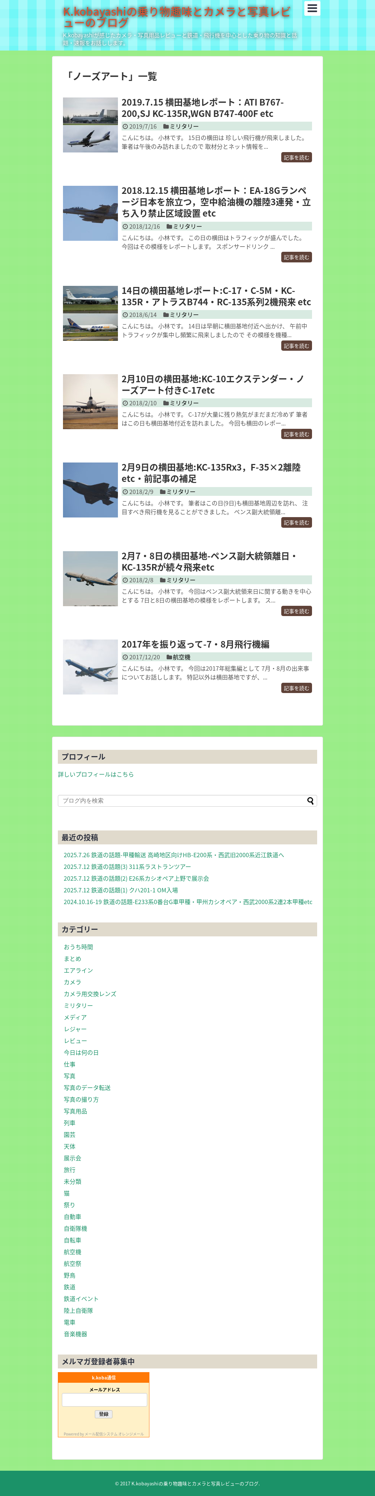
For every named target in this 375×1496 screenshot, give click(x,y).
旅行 (69, 1169)
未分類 (72, 1181)
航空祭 (72, 1263)
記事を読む (296, 157)
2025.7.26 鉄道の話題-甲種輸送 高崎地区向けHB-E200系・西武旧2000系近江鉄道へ (174, 854)
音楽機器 (75, 1333)
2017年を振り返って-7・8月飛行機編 (196, 644)
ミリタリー (184, 126)
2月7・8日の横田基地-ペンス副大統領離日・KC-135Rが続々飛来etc (210, 561)
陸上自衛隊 (78, 1310)
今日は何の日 (81, 1052)
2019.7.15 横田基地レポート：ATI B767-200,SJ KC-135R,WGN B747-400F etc (203, 107)
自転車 (72, 1239)
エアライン (78, 970)
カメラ (72, 981)
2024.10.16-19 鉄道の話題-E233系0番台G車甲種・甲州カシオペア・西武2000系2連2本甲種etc (188, 901)
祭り (69, 1204)
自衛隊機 (75, 1228)
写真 (69, 1075)
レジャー (75, 1028)
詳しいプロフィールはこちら (96, 774)
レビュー (75, 1040)
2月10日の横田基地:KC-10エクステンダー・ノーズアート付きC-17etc (213, 384)
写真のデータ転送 (87, 1087)
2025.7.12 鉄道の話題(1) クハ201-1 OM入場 (121, 889)
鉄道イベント (81, 1298)
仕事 (69, 1064)
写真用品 (75, 1110)
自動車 (72, 1216)
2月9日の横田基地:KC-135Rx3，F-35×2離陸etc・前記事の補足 (211, 472)
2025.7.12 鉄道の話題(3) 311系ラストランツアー (127, 866)
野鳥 (69, 1275)
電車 (69, 1322)
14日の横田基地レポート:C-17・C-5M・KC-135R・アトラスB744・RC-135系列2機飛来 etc (216, 296)
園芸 (69, 1134)
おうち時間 (78, 946)
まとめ (72, 958)
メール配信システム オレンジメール (114, 1434)
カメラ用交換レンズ (90, 993)
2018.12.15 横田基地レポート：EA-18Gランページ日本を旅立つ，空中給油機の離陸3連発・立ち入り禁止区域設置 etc (216, 202)
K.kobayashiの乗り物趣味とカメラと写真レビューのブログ (177, 16)
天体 (69, 1146)
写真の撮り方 (81, 1099)
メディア (75, 1017)
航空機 (181, 656)
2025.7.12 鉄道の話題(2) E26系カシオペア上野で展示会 (136, 878)
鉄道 (69, 1286)
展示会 (72, 1157)
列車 (69, 1122)
